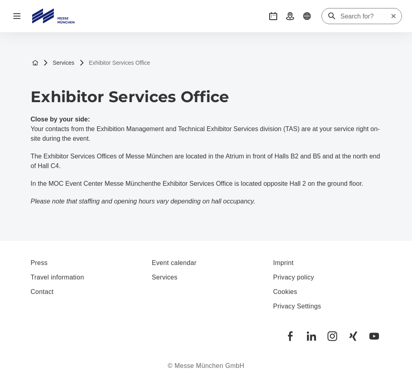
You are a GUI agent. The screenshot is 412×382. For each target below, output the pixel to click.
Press (39, 262)
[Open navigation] (17, 16)
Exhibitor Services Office (114, 63)
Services (58, 63)
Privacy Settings (297, 306)
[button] (273, 16)
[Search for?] (365, 16)
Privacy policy (293, 277)
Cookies (285, 291)
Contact (42, 291)
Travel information (57, 277)
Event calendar (174, 262)
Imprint (283, 262)
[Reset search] (393, 16)
